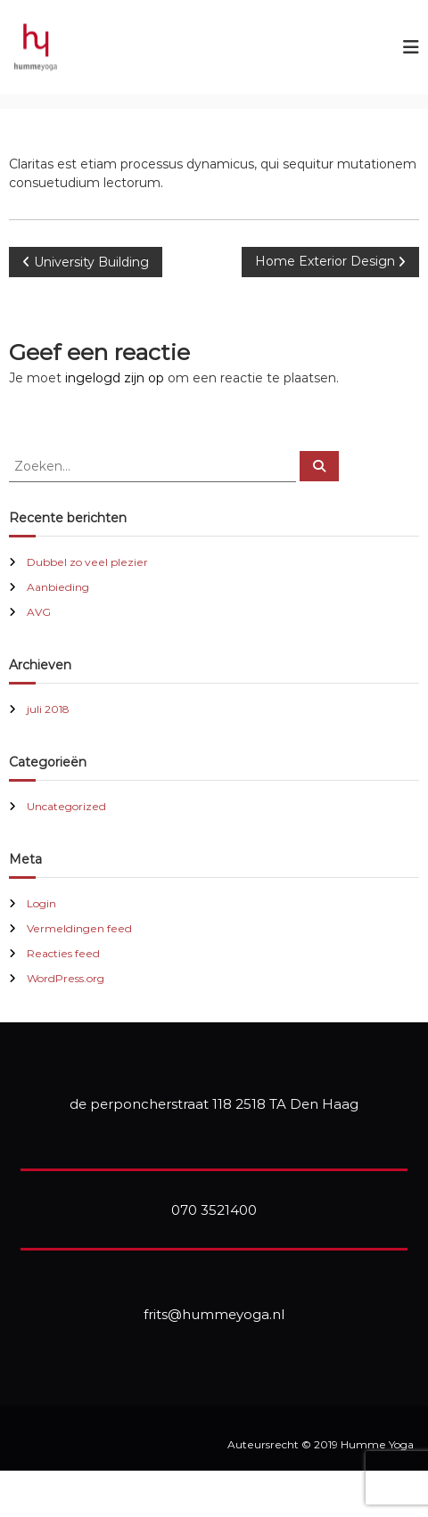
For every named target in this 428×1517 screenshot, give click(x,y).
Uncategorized (66, 806)
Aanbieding (58, 587)
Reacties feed (63, 953)
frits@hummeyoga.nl (214, 1314)
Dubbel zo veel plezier (87, 562)
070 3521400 (214, 1209)
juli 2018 (48, 709)
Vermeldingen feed (79, 928)
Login (41, 903)
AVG (39, 612)
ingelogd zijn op (114, 378)
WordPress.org (65, 978)
